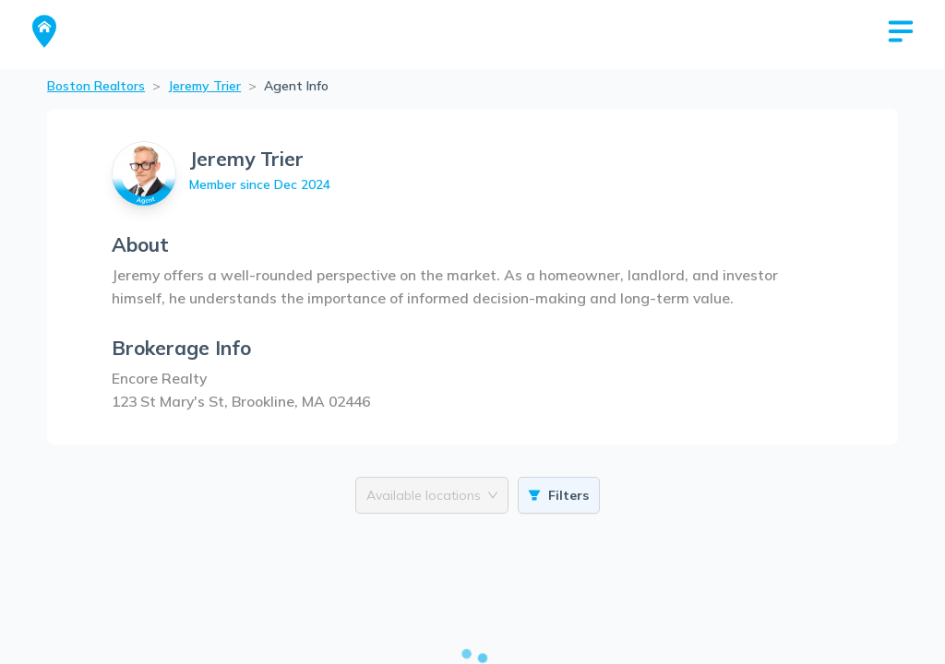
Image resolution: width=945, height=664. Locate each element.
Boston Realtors (96, 85)
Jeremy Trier (204, 85)
